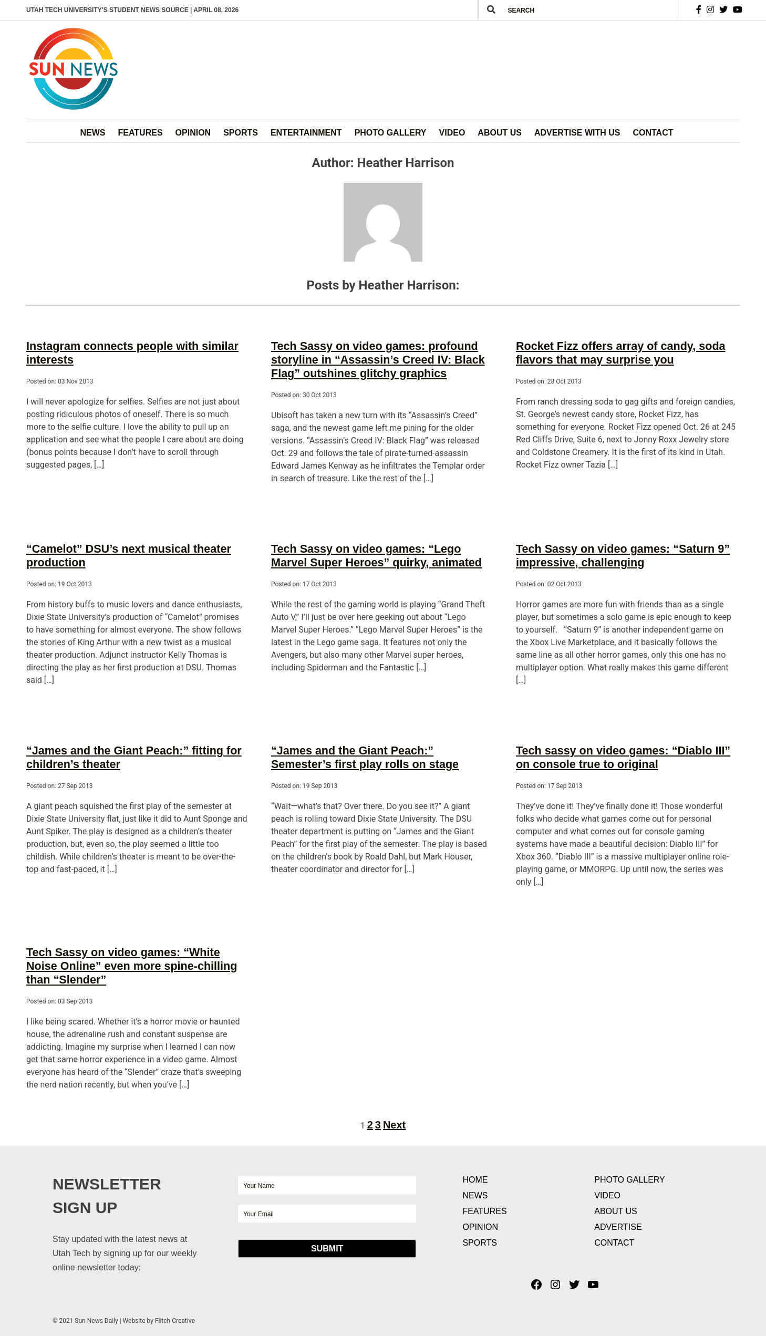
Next (394, 1109)
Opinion (193, 132)
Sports (240, 132)
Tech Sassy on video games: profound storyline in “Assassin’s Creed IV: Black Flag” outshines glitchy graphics (370, 357)
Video (452, 132)
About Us (500, 132)
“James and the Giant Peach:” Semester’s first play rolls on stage (376, 748)
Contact (653, 132)
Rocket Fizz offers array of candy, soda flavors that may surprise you (613, 351)
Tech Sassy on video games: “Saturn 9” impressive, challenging (615, 549)
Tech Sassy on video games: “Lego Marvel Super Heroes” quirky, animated (377, 549)
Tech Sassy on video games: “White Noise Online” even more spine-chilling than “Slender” (131, 952)
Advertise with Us (577, 132)
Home (475, 1163)
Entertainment (306, 132)
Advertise (617, 1211)
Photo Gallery (391, 132)
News (93, 132)
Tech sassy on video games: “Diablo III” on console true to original (623, 748)
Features (140, 132)
